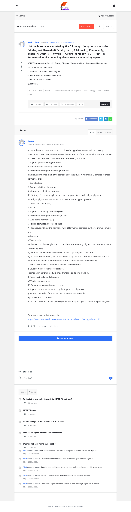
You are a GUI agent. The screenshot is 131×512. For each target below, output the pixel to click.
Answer (105, 104)
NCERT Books (29, 410)
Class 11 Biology (68, 42)
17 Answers (29, 448)
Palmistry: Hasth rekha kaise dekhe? (39, 444)
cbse (40, 91)
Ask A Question (106, 15)
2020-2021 (32, 91)
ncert (30, 95)
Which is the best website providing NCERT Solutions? (47, 399)
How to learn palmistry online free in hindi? (42, 433)
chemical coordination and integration (68, 91)
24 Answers (29, 436)
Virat (25, 459)
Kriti (24, 450)
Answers (32, 392)
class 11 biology (89, 91)
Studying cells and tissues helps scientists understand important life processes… (71, 467)
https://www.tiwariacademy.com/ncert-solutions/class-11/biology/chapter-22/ (64, 319)
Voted (92, 132)
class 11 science (103, 91)
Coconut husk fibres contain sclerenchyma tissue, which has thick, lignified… (69, 450)
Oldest (100, 132)
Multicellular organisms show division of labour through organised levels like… (70, 484)
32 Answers (29, 414)
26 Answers (29, 425)
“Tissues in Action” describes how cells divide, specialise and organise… (68, 459)
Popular (23, 392)
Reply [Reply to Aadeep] (42, 326)
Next (108, 26)
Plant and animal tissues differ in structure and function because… (66, 475)
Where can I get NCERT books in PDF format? (43, 421)
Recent (108, 132)
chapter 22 (48, 91)
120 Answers (30, 403)
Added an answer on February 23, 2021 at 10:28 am (45, 144)
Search (21, 15)
